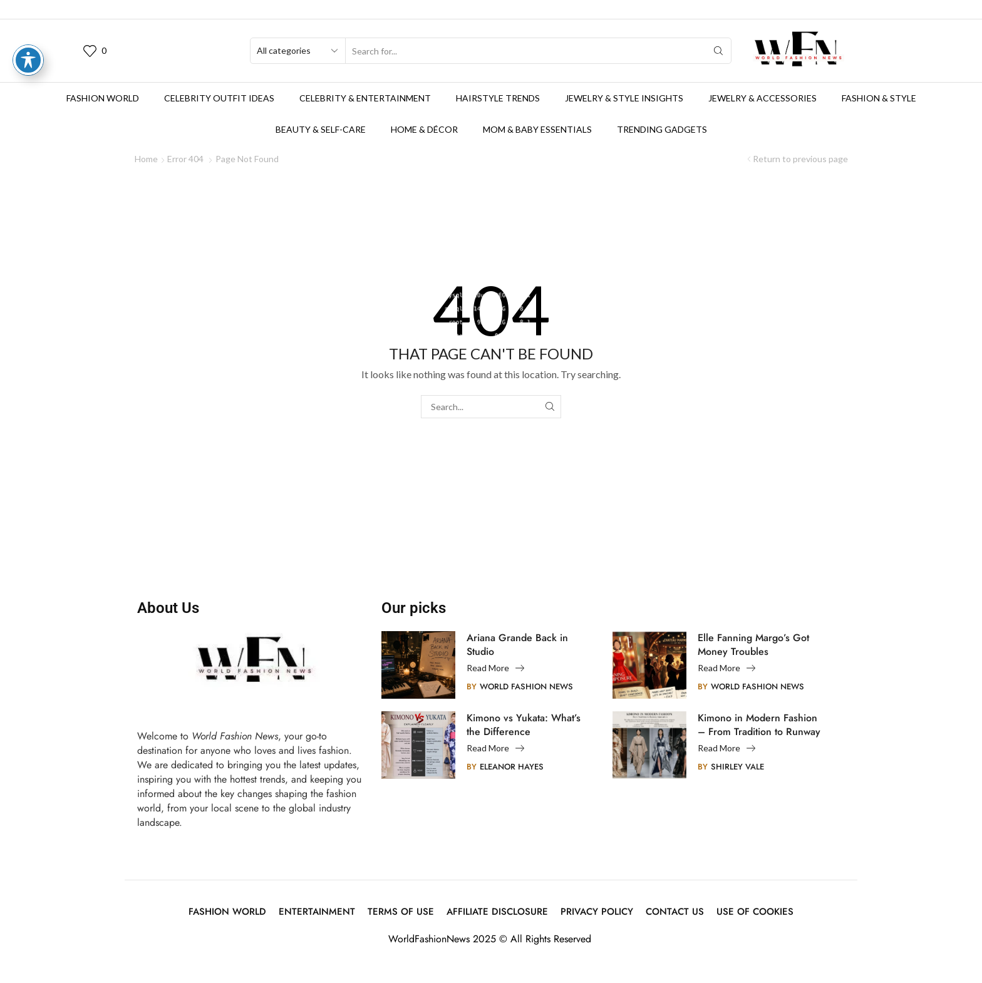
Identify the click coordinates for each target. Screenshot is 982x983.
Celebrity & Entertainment (365, 98)
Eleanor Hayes (512, 767)
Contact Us (675, 912)
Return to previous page (800, 158)
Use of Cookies (754, 912)
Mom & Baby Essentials (537, 129)
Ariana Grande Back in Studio (517, 645)
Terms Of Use (401, 912)
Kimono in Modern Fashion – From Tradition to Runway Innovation (759, 725)
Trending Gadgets (662, 129)
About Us (168, 608)
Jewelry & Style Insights (624, 98)
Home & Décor (424, 129)
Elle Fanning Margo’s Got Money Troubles (753, 645)
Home (146, 158)
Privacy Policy (597, 912)
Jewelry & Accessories (762, 98)
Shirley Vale (737, 767)
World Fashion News (526, 686)
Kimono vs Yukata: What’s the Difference (524, 725)
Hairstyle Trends (498, 98)
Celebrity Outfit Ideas (219, 98)
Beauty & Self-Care (321, 129)
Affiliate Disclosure (497, 912)
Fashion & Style (879, 98)
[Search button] (718, 50)
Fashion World (102, 98)
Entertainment (317, 912)
